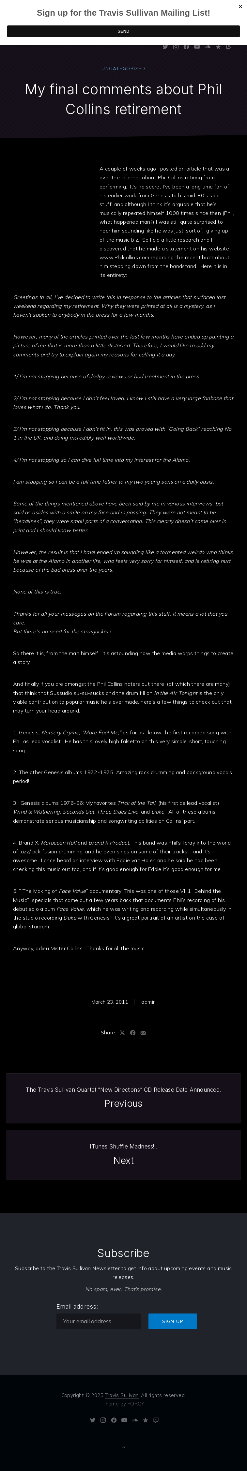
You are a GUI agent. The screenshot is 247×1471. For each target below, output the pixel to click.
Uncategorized (123, 68)
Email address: (77, 1306)
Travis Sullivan (121, 1395)
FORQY (136, 1404)
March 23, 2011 (109, 1002)
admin (148, 1002)
